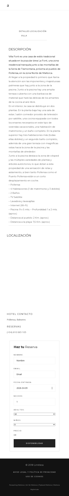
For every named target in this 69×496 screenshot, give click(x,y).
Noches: (18, 396)
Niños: (18, 420)
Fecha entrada (22, 382)
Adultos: (19, 410)
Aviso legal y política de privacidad (34, 472)
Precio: (18, 431)
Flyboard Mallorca (45, 485)
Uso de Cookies (34, 476)
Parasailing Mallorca (16, 485)
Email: (17, 368)
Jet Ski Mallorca (31, 485)
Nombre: (19, 355)
